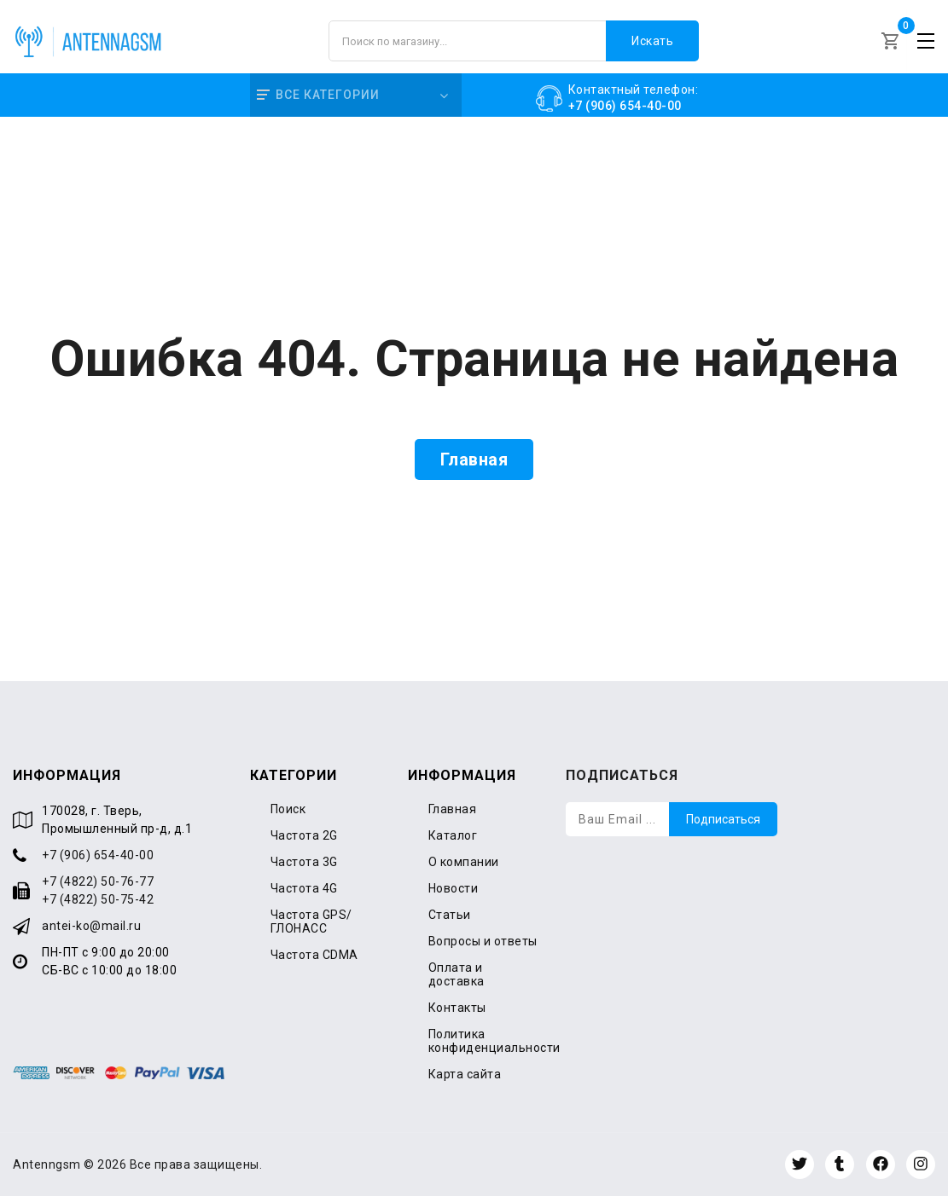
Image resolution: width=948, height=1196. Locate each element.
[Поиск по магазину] (513, 40)
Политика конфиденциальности (494, 1040)
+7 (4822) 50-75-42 (98, 899)
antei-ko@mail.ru (91, 926)
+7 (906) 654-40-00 (98, 855)
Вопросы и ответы (483, 941)
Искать (652, 41)
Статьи (449, 915)
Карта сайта (465, 1074)
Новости (453, 888)
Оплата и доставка (456, 974)
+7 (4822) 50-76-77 (98, 881)
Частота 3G (304, 862)
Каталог (453, 835)
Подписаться (723, 819)
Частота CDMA (314, 955)
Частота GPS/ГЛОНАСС (311, 921)
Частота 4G (304, 888)
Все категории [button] (318, 94)
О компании (463, 862)
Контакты (457, 1007)
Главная (474, 459)
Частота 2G (304, 835)
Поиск (288, 809)
